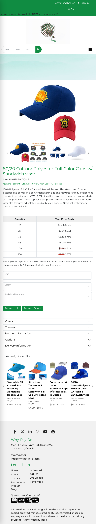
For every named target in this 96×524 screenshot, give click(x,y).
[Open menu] (90, 49)
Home (14, 470)
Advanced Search (36, 472)
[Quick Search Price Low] (19, 49)
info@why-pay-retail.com (25, 459)
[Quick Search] (7, 49)
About (14, 474)
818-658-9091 (18, 455)
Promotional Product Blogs (18, 486)
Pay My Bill (36, 482)
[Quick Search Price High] (30, 49)
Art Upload (36, 478)
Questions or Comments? (25, 495)
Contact (15, 478)
